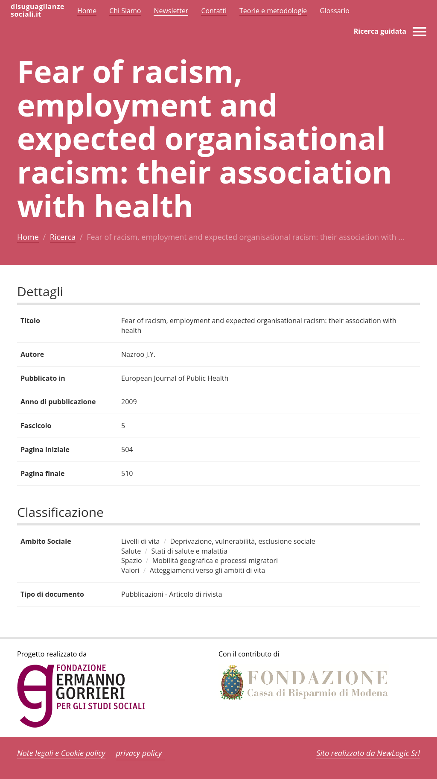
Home (28, 237)
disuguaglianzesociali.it (37, 10)
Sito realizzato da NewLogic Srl (368, 753)
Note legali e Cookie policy (61, 753)
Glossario (335, 10)
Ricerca (63, 237)
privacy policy (139, 753)
